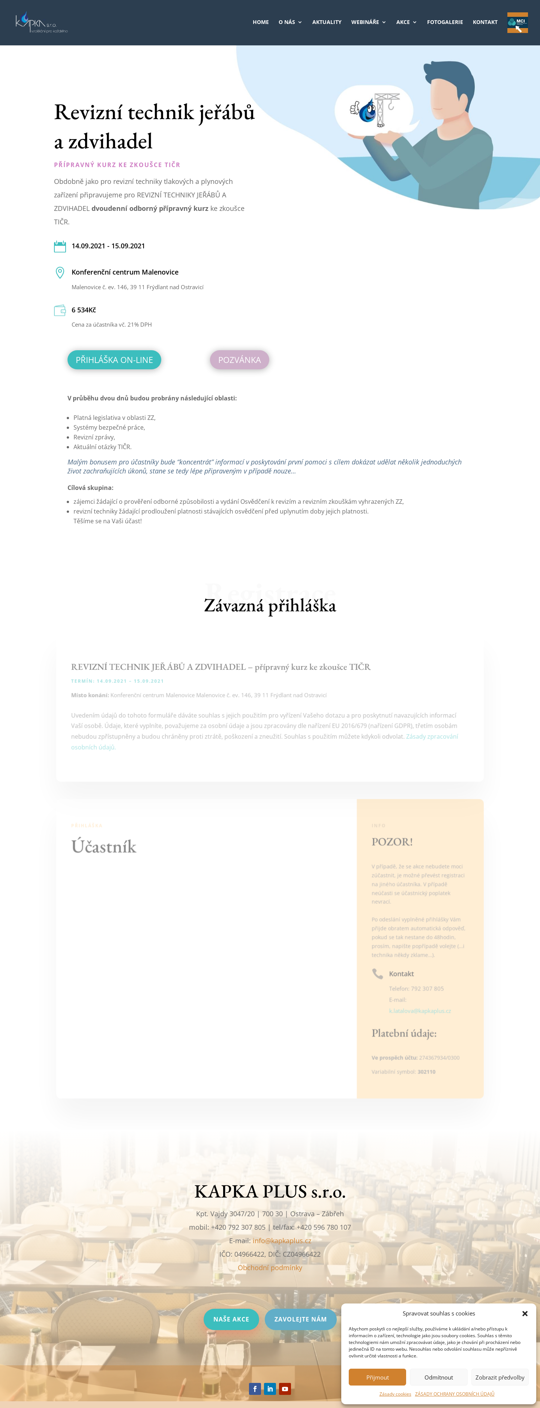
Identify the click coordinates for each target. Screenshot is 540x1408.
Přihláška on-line (114, 359)
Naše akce (231, 1319)
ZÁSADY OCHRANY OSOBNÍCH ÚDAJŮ (455, 1394)
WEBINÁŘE (365, 22)
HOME (261, 22)
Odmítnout (438, 1377)
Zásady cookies (395, 1394)
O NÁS (287, 22)
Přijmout (377, 1377)
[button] (525, 1313)
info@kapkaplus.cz (282, 1240)
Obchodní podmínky (270, 1267)
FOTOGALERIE (445, 22)
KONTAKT (485, 22)
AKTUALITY (327, 22)
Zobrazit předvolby (500, 1377)
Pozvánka (239, 359)
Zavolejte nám (300, 1319)
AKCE (403, 22)
